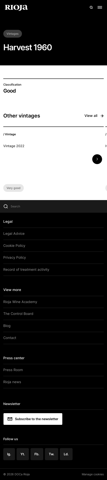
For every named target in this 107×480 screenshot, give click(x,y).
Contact (9, 338)
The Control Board (18, 314)
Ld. (66, 454)
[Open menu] (100, 7)
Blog (6, 326)
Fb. (36, 454)
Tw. (51, 454)
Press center (14, 358)
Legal (8, 221)
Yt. (22, 454)
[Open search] (91, 7)
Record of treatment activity (26, 269)
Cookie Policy (14, 246)
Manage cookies (93, 474)
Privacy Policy (14, 257)
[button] (97, 159)
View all (94, 115)
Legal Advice (14, 234)
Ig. (9, 454)
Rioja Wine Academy (20, 302)
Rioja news (12, 382)
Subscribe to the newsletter (33, 418)
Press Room (13, 370)
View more (12, 290)
